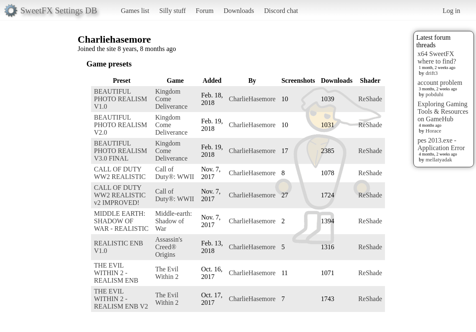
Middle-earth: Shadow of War (173, 221)
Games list (135, 10)
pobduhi (434, 94)
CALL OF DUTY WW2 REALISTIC (120, 173)
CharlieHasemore (252, 98)
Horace (433, 131)
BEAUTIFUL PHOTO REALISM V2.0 (120, 125)
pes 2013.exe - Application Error (441, 144)
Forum (205, 10)
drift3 (431, 73)
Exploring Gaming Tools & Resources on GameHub (443, 111)
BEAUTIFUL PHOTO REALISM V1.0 (120, 99)
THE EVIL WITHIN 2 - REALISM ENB (116, 273)
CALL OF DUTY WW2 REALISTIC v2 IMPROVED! (120, 195)
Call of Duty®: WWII (174, 173)
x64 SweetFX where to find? (437, 57)
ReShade (370, 98)
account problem (440, 82)
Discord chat (281, 10)
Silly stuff (173, 10)
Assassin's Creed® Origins (168, 247)
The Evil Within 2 (167, 273)
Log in (451, 10)
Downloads (238, 10)
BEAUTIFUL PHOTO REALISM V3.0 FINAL (120, 151)
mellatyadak (438, 159)
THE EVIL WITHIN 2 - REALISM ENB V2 (121, 299)
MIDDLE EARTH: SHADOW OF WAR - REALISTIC (121, 221)
